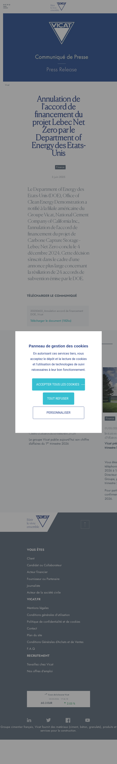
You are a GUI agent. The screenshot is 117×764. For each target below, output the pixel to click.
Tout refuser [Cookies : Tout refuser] (58, 398)
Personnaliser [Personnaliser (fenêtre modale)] (58, 413)
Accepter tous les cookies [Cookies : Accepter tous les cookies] (57, 384)
